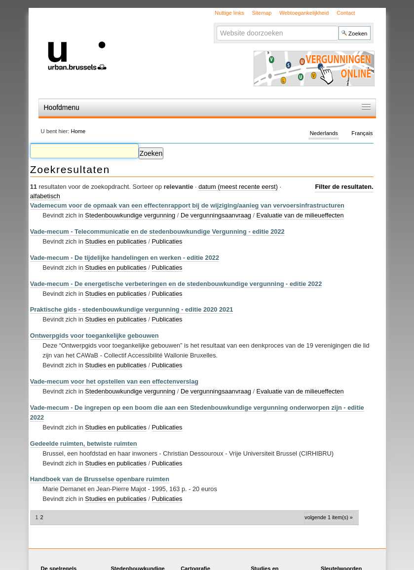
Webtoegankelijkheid (304, 13)
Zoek (216, 25)
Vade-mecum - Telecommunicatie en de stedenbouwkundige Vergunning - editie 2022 (157, 231)
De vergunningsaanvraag (216, 215)
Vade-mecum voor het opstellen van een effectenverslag (114, 381)
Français (362, 133)
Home (78, 131)
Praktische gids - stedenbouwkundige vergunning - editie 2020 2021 (131, 309)
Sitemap (261, 13)
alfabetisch (45, 196)
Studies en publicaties (116, 241)
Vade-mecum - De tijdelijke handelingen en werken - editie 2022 (124, 257)
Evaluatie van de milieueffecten (300, 215)
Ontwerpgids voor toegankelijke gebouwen (94, 335)
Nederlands (324, 133)
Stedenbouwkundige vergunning (130, 215)
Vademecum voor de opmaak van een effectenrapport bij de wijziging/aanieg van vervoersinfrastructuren (187, 205)
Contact (346, 13)
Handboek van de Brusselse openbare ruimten (99, 479)
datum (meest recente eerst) (238, 186)
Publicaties (167, 241)
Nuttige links (229, 13)
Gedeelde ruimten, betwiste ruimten (83, 443)
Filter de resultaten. (344, 186)
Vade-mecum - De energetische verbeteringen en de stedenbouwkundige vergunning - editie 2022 (176, 283)
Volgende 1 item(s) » (328, 517)
